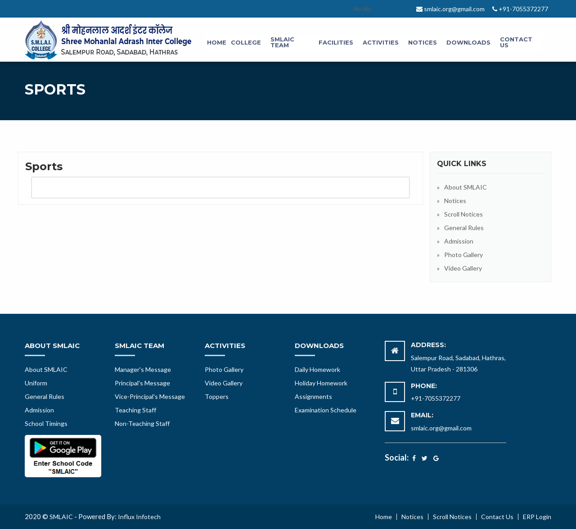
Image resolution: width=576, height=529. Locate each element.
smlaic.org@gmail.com (441, 428)
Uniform (36, 383)
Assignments (313, 396)
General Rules (464, 227)
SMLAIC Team (282, 42)
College (246, 42)
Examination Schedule (325, 410)
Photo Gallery (463, 254)
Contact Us (516, 42)
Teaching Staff (135, 410)
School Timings (46, 423)
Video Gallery (463, 268)
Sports (44, 166)
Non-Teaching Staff (142, 423)
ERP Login (537, 517)
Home (216, 42)
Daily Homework (317, 369)
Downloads (468, 42)
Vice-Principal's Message (150, 396)
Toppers (217, 396)
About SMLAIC (465, 187)
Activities (381, 42)
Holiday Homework (321, 383)
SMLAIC (61, 516)
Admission (458, 241)
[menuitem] (217, 42)
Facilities (336, 42)
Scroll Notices (463, 214)
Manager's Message (143, 369)
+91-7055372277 (435, 398)
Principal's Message (142, 383)
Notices (422, 42)
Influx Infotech (139, 516)
